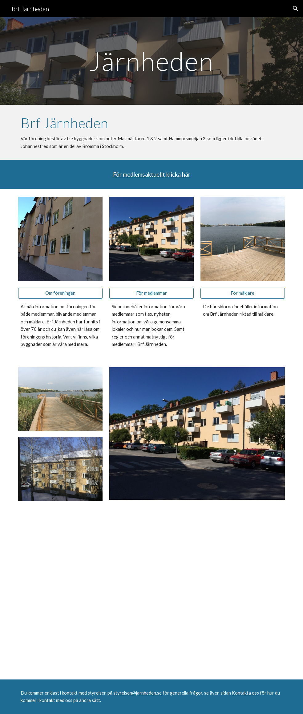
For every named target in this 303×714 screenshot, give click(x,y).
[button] (295, 8)
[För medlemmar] (151, 293)
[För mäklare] (243, 293)
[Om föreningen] (60, 293)
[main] (151, 60)
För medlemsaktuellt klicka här (151, 174)
